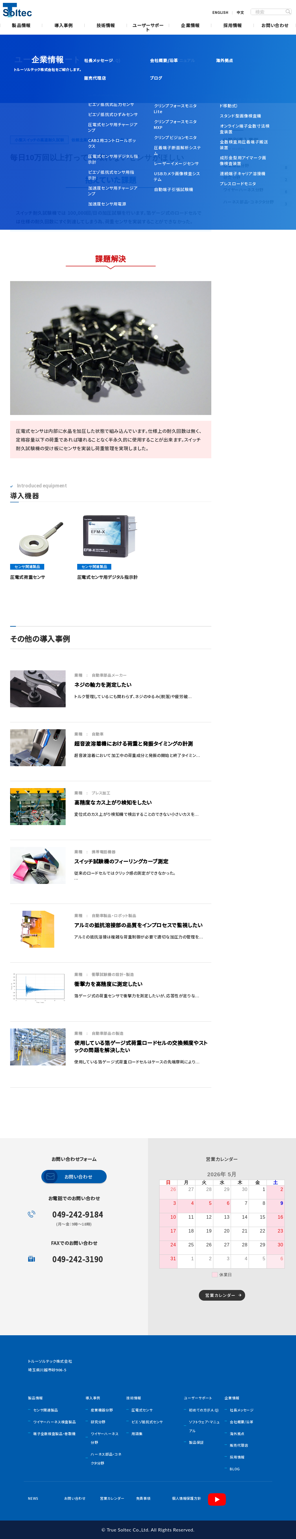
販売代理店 (239, 1445)
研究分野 (98, 1421)
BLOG (235, 1468)
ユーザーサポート (148, 28)
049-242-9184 (77, 1214)
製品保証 (196, 1442)
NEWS (33, 1498)
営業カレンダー (220, 1295)
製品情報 (21, 25)
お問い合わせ (274, 25)
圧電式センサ (142, 1409)
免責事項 (143, 1498)
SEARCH (288, 11)
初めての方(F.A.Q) (204, 1409)
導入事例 (63, 25)
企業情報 (190, 25)
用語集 (137, 1433)
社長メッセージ (242, 1409)
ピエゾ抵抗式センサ (147, 1421)
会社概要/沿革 (241, 1421)
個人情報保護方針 (186, 1498)
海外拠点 (237, 1433)
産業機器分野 (102, 1409)
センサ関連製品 (45, 1409)
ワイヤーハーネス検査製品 (54, 1421)
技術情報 (106, 25)
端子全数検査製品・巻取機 (54, 1433)
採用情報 (232, 25)
